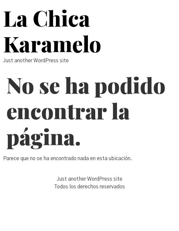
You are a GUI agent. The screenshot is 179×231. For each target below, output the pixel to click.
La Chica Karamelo (52, 31)
